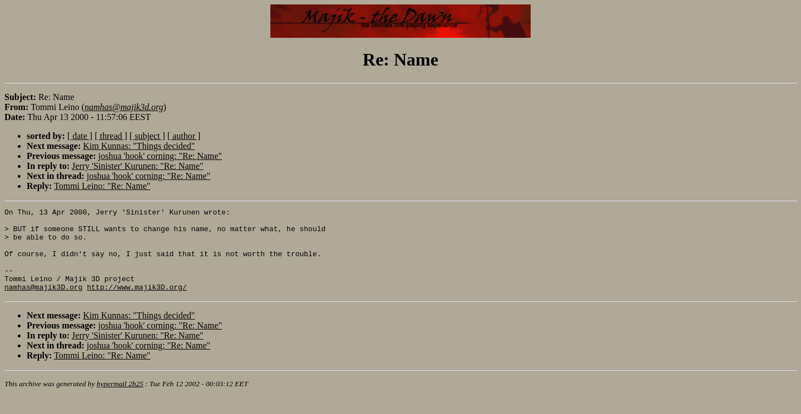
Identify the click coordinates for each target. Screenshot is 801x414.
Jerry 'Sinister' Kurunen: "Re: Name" (138, 166)
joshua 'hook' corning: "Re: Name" (160, 156)
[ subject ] (147, 136)
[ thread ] (111, 136)
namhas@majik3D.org (43, 303)
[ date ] (79, 136)
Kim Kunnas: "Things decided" (139, 146)
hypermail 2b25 (120, 400)
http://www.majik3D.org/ (136, 303)
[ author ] (184, 136)
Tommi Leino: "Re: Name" (102, 186)
